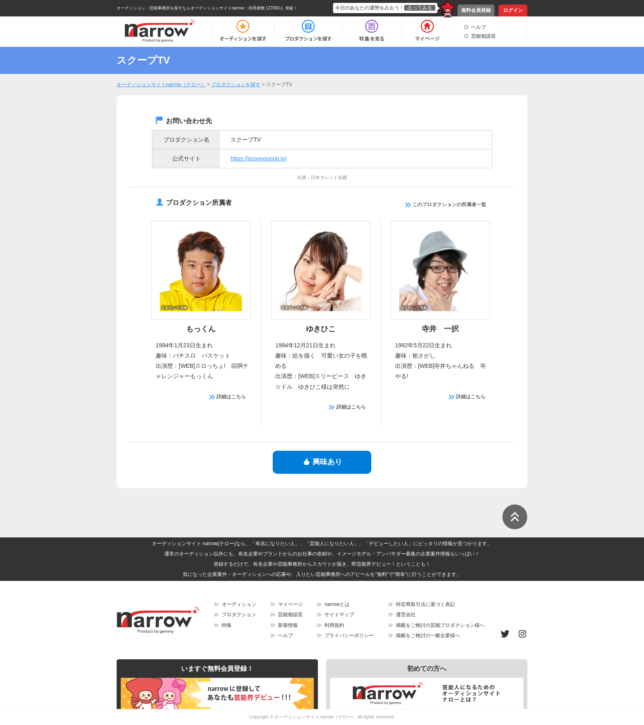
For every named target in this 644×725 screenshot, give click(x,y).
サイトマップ (339, 614)
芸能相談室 (483, 36)
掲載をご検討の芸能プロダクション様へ (440, 625)
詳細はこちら (227, 396)
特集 (227, 625)
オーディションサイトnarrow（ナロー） (315, 716)
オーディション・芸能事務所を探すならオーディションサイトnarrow (180, 8)
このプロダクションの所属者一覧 (445, 204)
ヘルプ (478, 27)
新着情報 (288, 625)
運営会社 (406, 614)
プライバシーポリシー (349, 635)
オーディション (239, 604)
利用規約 (334, 625)
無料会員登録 (476, 10)
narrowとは (337, 604)
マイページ (290, 604)
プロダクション (239, 614)
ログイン (513, 10)
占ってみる (419, 8)
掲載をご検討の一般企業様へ (428, 635)
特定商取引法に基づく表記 (425, 604)
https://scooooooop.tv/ (258, 158)
